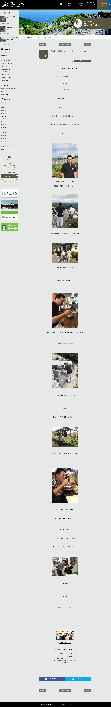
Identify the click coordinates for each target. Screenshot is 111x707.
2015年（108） (4, 132)
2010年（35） (4, 146)
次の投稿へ (87, 44)
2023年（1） (4, 110)
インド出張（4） (5, 86)
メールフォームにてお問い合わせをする (9, 175)
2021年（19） (4, 116)
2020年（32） (4, 119)
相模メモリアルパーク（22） (7, 77)
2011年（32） (4, 144)
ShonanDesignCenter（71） (7, 83)
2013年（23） (4, 138)
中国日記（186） (5, 91)
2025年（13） (4, 105)
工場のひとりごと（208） (7, 63)
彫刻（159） (4, 52)
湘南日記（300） (5, 94)
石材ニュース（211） (6, 66)
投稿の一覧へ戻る (66, 44)
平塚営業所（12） (5, 74)
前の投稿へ (42, 44)
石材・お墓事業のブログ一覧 (31, 37)
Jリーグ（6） (4, 58)
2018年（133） (4, 124)
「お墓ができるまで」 (65, 643)
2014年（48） (4, 135)
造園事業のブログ (69, 4)
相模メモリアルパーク (59, 395)
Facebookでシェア (54, 678)
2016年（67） (4, 130)
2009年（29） (4, 149)
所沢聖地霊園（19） (5, 72)
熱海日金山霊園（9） (6, 69)
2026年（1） (4, 102)
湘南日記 (82, 61)
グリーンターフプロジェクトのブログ (91, 4)
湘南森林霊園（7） (5, 55)
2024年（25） (4, 107)
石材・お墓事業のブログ (102, 4)
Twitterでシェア (80, 678)
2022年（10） (4, 113)
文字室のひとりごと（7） (7, 60)
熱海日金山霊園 (55, 233)
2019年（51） (4, 121)
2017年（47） (4, 127)
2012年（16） (4, 141)
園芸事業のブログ (80, 4)
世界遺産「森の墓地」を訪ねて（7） (9, 88)
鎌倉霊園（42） (4, 80)
